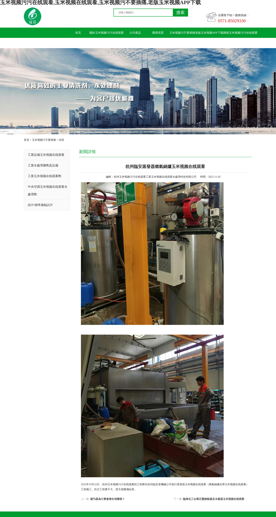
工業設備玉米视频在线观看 (46, 154)
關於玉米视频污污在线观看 (106, 32)
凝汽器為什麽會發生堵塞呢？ (107, 499)
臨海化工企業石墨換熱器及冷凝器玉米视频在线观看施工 (216, 499)
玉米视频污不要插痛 (182, 32)
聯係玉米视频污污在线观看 (240, 32)
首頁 (78, 32)
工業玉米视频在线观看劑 (44, 176)
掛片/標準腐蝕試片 (40, 205)
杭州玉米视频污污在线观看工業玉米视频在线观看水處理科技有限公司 (155, 176)
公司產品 (135, 32)
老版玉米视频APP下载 (209, 32)
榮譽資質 (158, 32)
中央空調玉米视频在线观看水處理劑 (47, 190)
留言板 (78, 43)
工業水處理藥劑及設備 (43, 165)
